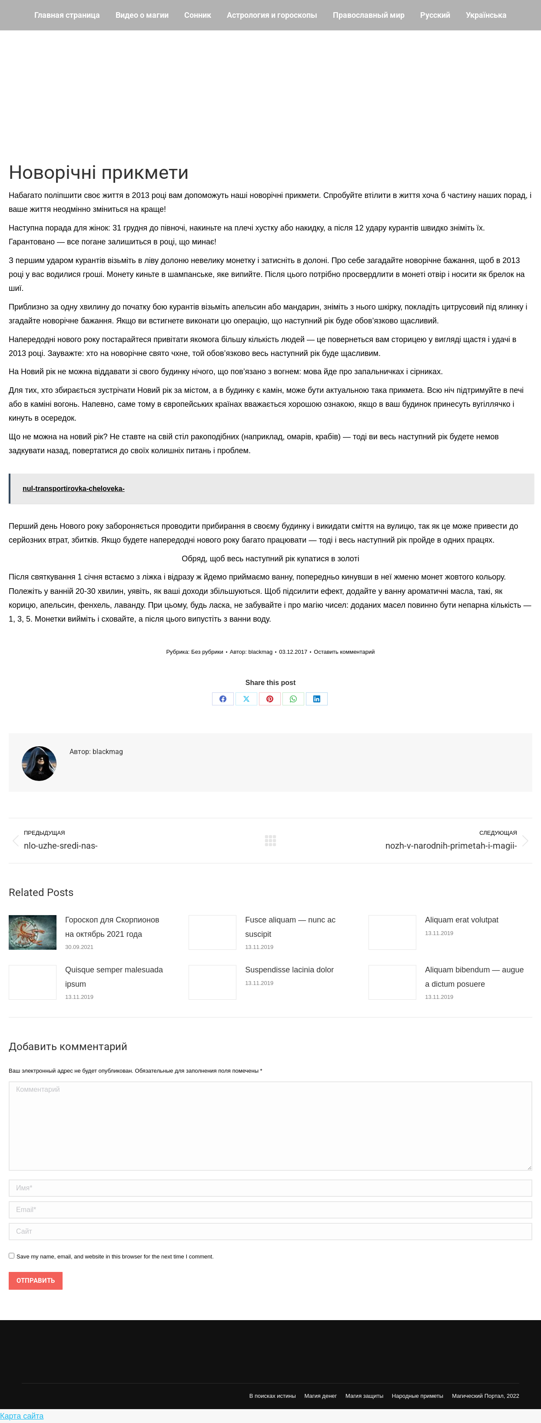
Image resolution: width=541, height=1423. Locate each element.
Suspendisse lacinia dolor (289, 969)
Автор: (251, 652)
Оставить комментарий (344, 652)
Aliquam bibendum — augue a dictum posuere (474, 976)
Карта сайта (21, 1416)
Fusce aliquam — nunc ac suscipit (290, 927)
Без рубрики (207, 652)
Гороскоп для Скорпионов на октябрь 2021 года (112, 927)
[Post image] (32, 932)
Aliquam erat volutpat (461, 920)
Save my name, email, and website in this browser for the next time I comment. (115, 1256)
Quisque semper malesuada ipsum (114, 976)
